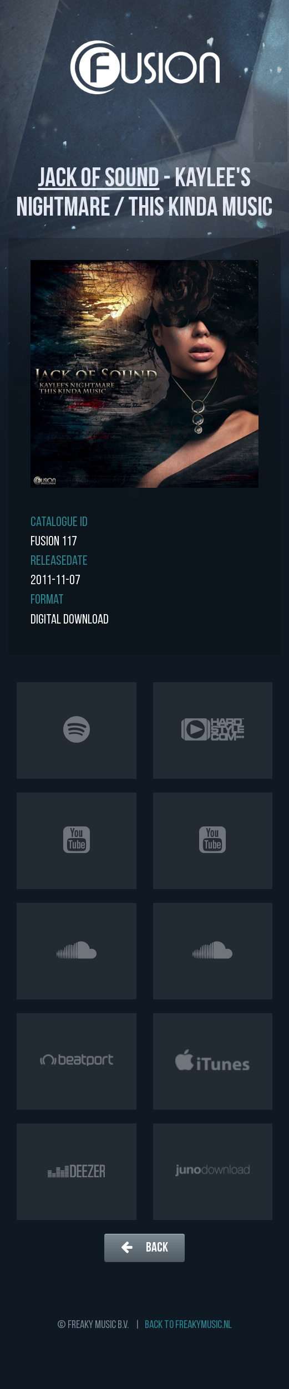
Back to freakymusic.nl (188, 1325)
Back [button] (144, 1247)
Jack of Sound (98, 179)
